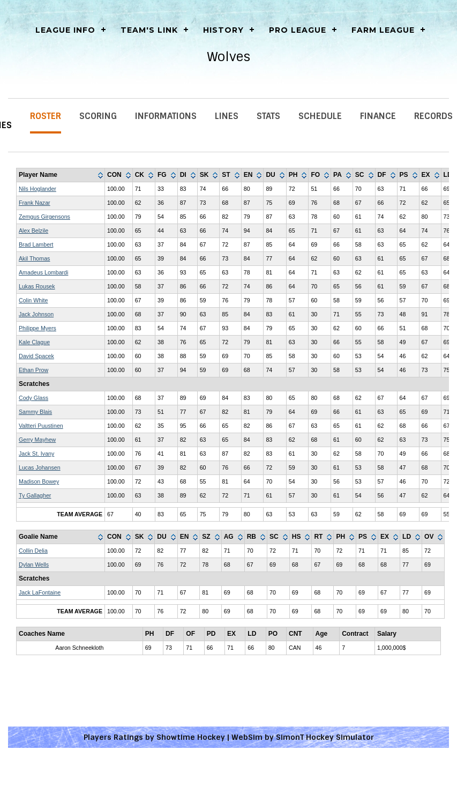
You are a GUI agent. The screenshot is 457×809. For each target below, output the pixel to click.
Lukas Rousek (37, 286)
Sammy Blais (35, 412)
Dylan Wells (34, 564)
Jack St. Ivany (36, 453)
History (223, 30)
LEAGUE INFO (65, 30)
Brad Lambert (36, 244)
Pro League (297, 30)
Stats (268, 116)
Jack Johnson (36, 314)
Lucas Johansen (40, 467)
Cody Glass (33, 398)
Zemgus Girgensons (44, 216)
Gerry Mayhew (37, 439)
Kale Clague (34, 342)
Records (433, 116)
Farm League (383, 30)
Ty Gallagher (35, 495)
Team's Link (149, 30)
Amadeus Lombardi (43, 272)
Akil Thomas (34, 258)
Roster (45, 116)
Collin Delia (33, 550)
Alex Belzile (33, 230)
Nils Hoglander (37, 188)
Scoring (98, 116)
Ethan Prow (33, 370)
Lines (226, 116)
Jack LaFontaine (40, 592)
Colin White (33, 300)
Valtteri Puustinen (41, 425)
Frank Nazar (34, 202)
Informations (166, 116)
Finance (378, 116)
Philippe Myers (37, 328)
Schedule (320, 116)
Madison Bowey (39, 481)
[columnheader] (61, 175)
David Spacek (36, 356)
